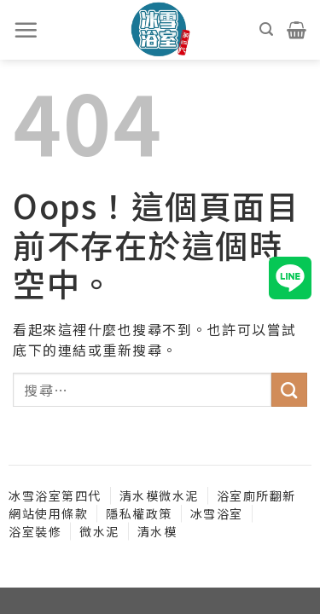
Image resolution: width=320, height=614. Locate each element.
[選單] (26, 30)
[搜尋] (267, 29)
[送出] (289, 390)
